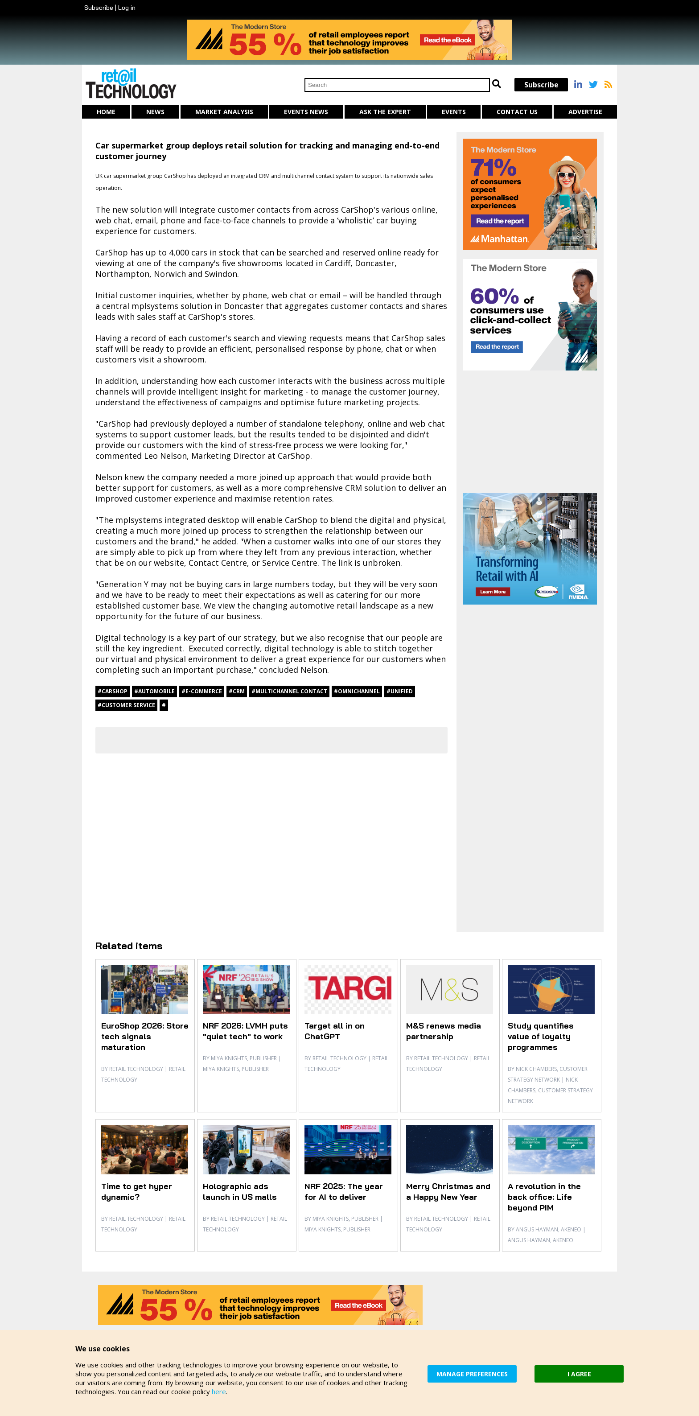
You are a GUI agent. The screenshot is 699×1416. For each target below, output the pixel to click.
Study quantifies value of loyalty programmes (541, 1036)
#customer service (126, 705)
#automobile (154, 691)
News (155, 111)
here (219, 1391)
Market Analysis (224, 111)
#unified (400, 691)
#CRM (237, 691)
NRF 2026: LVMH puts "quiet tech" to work (245, 1031)
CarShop (175, 176)
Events (454, 111)
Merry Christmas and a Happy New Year (448, 1191)
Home (106, 111)
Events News (306, 111)
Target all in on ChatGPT (334, 1031)
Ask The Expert (385, 111)
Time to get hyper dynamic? (136, 1191)
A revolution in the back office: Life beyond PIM (544, 1197)
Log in (127, 8)
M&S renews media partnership (443, 1031)
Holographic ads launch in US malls (240, 1191)
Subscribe (98, 8)
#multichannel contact (289, 691)
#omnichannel (357, 691)
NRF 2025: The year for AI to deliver (343, 1191)
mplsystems (155, 305)
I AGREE (579, 1374)
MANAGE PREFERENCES (472, 1374)
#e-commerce (201, 691)
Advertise (585, 111)
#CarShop (112, 691)
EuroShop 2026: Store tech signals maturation (145, 1036)
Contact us (517, 111)
